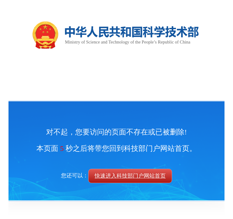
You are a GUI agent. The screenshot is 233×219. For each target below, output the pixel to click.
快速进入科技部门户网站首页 (130, 176)
